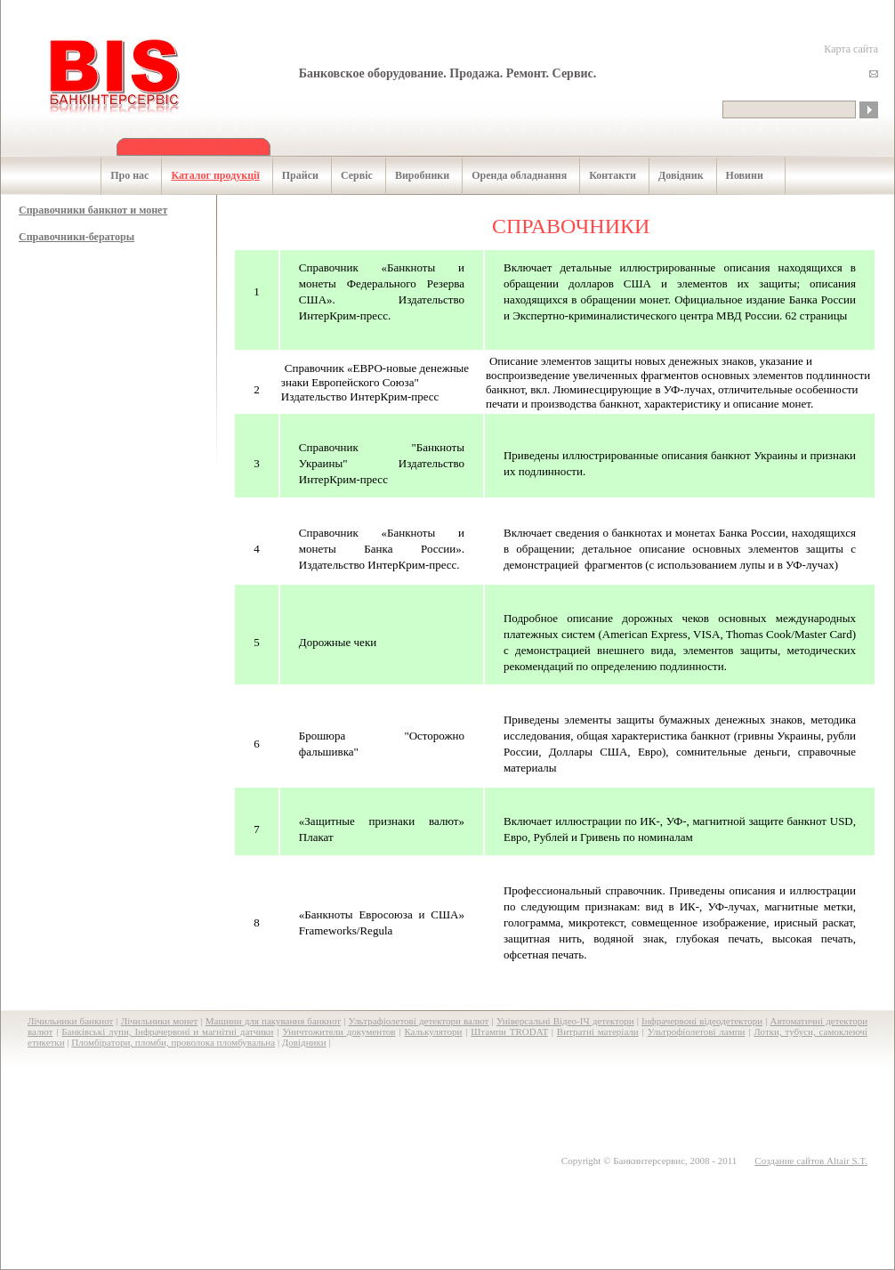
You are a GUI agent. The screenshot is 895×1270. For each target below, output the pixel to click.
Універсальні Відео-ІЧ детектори (565, 1020)
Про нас (120, 175)
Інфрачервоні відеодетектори (701, 1020)
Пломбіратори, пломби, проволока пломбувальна (173, 1042)
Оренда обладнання (510, 175)
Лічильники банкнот (70, 1020)
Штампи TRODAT (509, 1031)
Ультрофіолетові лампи (697, 1031)
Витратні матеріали (598, 1031)
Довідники (304, 1042)
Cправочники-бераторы (76, 237)
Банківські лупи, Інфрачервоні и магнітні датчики (167, 1031)
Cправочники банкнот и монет (93, 210)
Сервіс (347, 175)
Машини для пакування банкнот (273, 1020)
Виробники (412, 175)
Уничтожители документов (338, 1031)
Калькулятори (433, 1031)
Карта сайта (851, 49)
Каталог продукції (205, 175)
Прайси (290, 175)
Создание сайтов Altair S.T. (810, 1160)
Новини (735, 175)
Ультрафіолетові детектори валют (419, 1020)
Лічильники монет (159, 1020)
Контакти (603, 175)
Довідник (672, 175)
